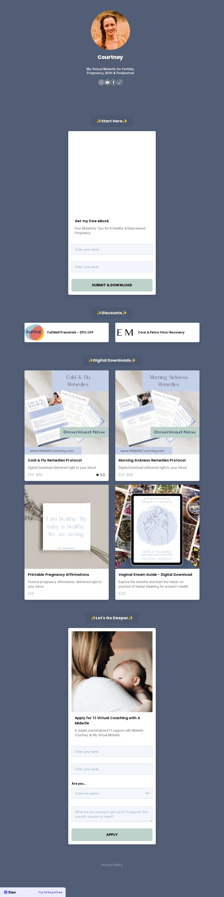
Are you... (79, 783)
